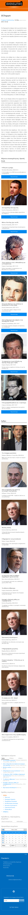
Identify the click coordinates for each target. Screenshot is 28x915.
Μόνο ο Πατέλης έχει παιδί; (10, 222)
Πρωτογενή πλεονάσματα (10, 637)
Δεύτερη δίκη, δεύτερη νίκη (10, 207)
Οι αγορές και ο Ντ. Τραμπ (10, 698)
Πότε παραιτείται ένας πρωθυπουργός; (14, 734)
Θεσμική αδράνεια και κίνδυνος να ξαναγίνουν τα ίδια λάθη (12, 304)
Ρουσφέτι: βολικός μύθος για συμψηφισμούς (10, 600)
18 (2, 834)
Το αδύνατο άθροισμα (8, 588)
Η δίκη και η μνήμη (7, 167)
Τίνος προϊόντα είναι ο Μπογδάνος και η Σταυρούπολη (13, 263)
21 (2, 840)
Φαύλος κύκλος (6, 527)
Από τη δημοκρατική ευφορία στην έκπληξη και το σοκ (12, 320)
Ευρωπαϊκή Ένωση (10, 807)
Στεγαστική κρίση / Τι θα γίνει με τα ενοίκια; (13, 660)
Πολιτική (7, 797)
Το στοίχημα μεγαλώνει (9, 453)
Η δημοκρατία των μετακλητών (11, 539)
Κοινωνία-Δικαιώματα (11, 805)
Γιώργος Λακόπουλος (7, 20)
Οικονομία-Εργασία (10, 799)
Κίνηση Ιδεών (8, 809)
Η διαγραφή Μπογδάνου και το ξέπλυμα (14, 402)
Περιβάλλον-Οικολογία (11, 801)
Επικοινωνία (6, 865)
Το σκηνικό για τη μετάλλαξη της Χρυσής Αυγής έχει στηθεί (12, 362)
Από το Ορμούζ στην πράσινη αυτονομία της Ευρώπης (11, 490)
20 (2, 838)
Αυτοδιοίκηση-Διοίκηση (11, 803)
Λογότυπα (6, 867)
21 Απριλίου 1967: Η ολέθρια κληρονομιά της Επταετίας (10, 576)
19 (2, 836)
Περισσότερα (14, 176)
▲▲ (26, 854)
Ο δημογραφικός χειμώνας (10, 648)
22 (2, 842)
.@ (15, 879)
